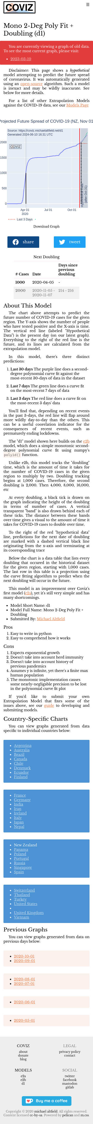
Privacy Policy (69, 1052)
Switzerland (24, 890)
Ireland (20, 813)
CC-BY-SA (36, 1115)
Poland (20, 854)
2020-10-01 (24, 956)
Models (23, 1070)
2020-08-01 (24, 979)
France (20, 795)
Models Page (77, 105)
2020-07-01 (24, 983)
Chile (18, 763)
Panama (21, 849)
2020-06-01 (24, 1002)
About (23, 1052)
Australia (22, 750)
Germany (22, 800)
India (18, 804)
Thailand (22, 895)
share (23, 242)
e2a (28, 593)
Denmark (22, 768)
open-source (31, 84)
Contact (69, 1055)
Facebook (70, 1080)
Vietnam (21, 917)
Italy (18, 818)
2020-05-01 (24, 1020)
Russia (19, 863)
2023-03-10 (20, 59)
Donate (23, 1055)
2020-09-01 (24, 961)
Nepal (19, 826)
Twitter (70, 1076)
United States (25, 904)
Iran (17, 809)
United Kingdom (29, 913)
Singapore (23, 867)
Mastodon (69, 1083)
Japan (19, 822)
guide (49, 705)
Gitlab (69, 1087)
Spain (19, 872)
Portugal (21, 858)
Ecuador (21, 772)
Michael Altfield (51, 619)
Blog (23, 1059)
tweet (69, 242)
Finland (21, 777)
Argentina (22, 745)
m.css (85, 1115)
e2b (86, 441)
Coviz (23, 1046)
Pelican (67, 1115)
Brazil (19, 754)
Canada (20, 759)
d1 (23, 1083)
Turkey (20, 899)
